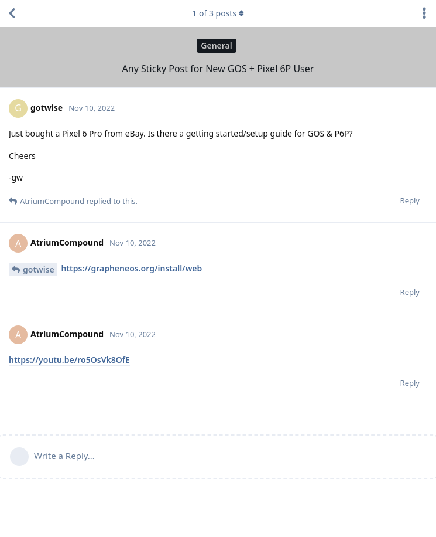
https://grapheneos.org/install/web (131, 268)
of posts (217, 13)
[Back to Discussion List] (11, 13)
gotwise (38, 269)
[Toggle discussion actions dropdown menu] (424, 13)
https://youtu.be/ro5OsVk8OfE (69, 359)
